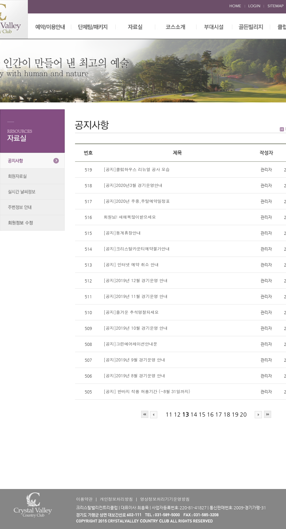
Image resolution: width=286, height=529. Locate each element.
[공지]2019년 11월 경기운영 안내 (136, 296)
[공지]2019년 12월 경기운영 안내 (136, 280)
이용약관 (84, 499)
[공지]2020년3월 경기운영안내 (133, 185)
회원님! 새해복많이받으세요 (130, 217)
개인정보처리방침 (116, 499)
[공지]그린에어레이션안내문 (130, 344)
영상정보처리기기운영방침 (165, 499)
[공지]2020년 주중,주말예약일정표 (137, 201)
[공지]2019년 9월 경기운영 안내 (134, 359)
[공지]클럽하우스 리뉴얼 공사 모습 (137, 169)
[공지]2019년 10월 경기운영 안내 (136, 328)
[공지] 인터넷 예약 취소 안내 (132, 264)
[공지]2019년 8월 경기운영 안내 (134, 375)
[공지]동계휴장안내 (122, 233)
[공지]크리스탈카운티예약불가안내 (137, 248)
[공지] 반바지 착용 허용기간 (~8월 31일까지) (147, 391)
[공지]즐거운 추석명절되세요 (131, 312)
